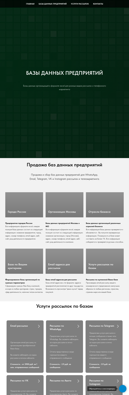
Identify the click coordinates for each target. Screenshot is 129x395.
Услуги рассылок (80, 4)
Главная (30, 4)
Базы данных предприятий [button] (53, 4)
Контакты (98, 4)
